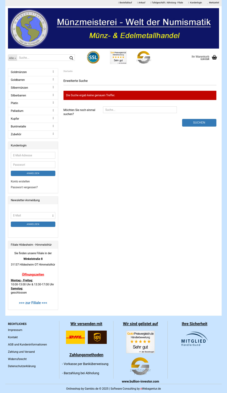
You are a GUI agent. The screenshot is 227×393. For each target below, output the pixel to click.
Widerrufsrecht (17, 359)
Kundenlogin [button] (195, 2)
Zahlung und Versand (21, 351)
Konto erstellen (20, 181)
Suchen (199, 122)
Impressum (15, 330)
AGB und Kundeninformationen (27, 344)
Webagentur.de (150, 388)
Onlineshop (73, 388)
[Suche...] (12, 57)
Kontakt (13, 337)
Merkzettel (213, 2)
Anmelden (33, 173)
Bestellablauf (125, 2)
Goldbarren (18, 80)
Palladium (17, 111)
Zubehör (16, 134)
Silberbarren (18, 95)
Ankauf (141, 2)
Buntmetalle (18, 126)
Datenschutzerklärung (22, 366)
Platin (14, 103)
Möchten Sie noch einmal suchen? (79, 112)
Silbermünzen (19, 87)
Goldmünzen (19, 72)
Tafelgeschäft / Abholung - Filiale (167, 2)
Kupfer (15, 118)
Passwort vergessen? (24, 187)
